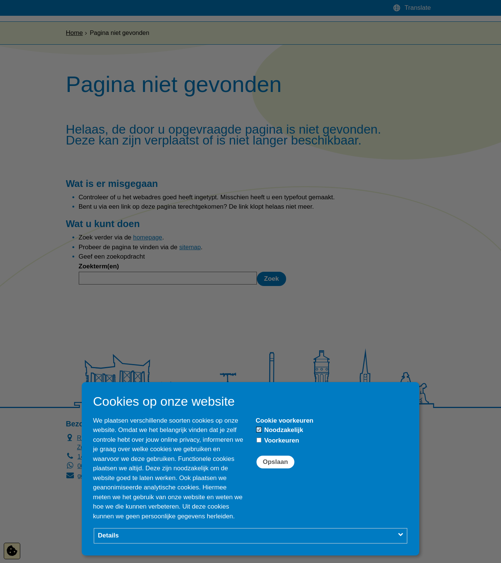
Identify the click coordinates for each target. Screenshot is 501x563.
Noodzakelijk (279, 430)
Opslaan (275, 461)
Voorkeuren (277, 440)
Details (108, 535)
